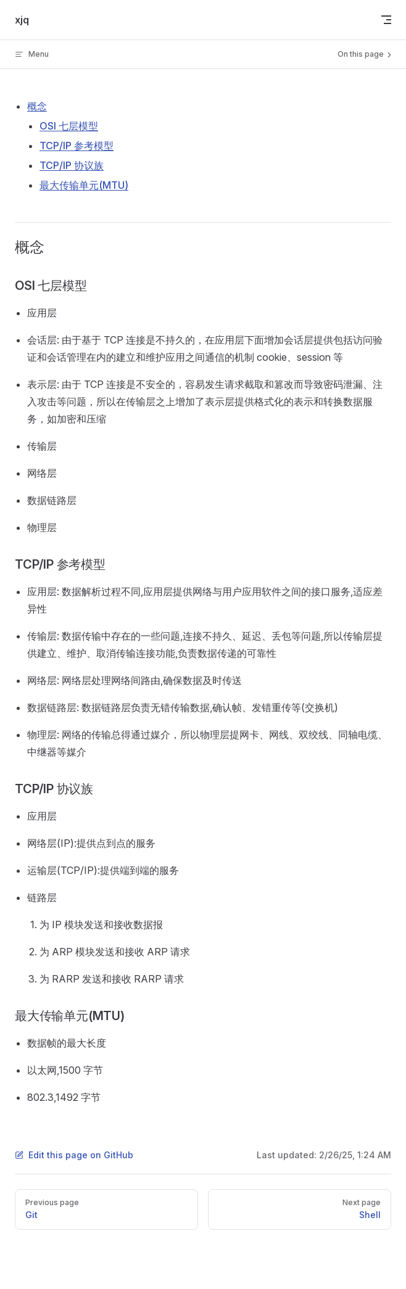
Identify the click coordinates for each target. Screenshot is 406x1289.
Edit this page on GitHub (74, 1155)
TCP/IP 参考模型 (76, 145)
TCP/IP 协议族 (71, 165)
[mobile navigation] (386, 19)
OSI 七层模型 (68, 126)
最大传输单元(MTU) (83, 185)
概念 (37, 106)
